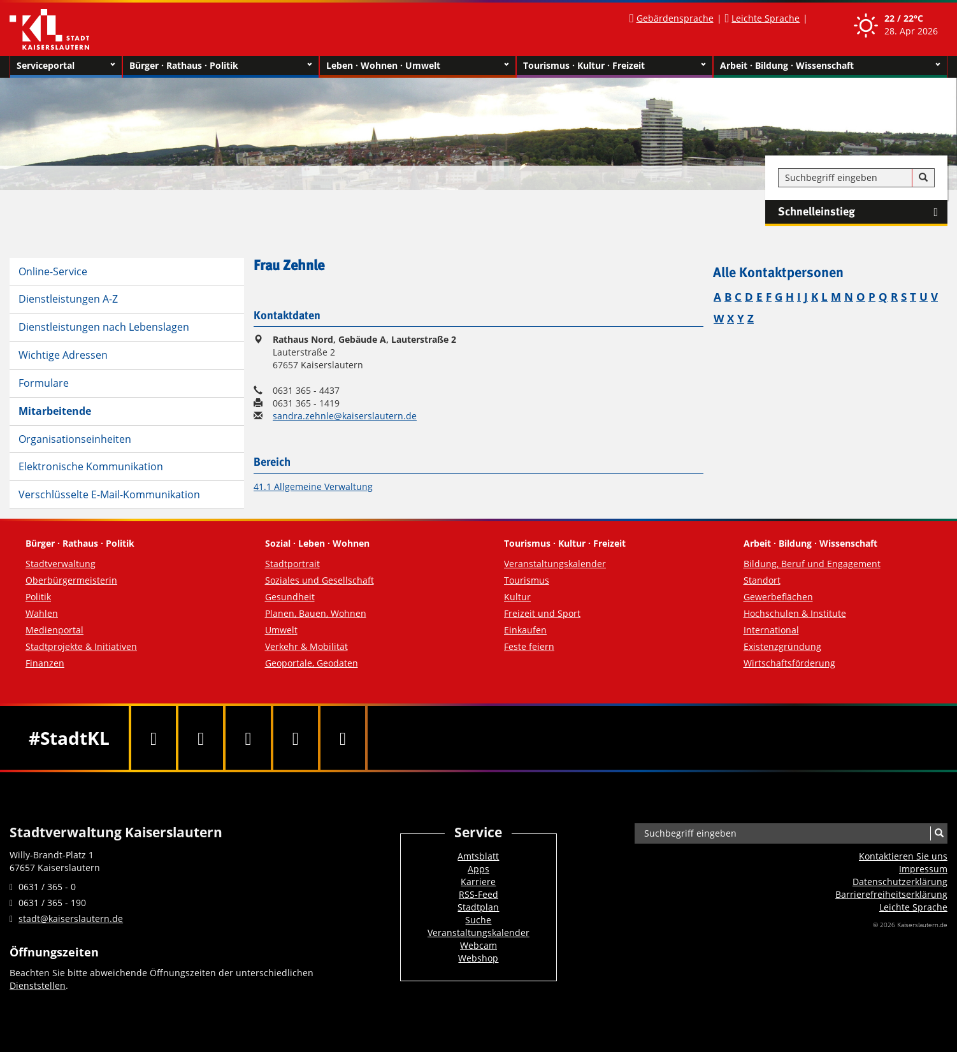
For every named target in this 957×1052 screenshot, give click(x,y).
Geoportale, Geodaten (311, 663)
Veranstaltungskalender (555, 564)
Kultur (517, 597)
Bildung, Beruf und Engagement (812, 564)
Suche (478, 920)
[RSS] (342, 738)
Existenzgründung (782, 646)
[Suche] (923, 178)
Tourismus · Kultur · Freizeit (614, 65)
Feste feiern (529, 646)
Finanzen (44, 663)
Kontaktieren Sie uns (903, 856)
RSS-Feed (478, 894)
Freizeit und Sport (542, 613)
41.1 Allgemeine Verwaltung (313, 486)
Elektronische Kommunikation (90, 466)
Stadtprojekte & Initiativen (81, 646)
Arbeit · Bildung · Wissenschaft (830, 65)
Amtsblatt (478, 856)
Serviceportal (66, 65)
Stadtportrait (292, 564)
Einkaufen (525, 630)
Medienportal (54, 630)
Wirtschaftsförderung (789, 663)
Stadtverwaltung (60, 564)
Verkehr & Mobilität (306, 646)
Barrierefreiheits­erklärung (891, 894)
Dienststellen (38, 985)
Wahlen (41, 613)
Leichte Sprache (765, 18)
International (771, 630)
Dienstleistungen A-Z (68, 299)
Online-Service (52, 271)
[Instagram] (295, 738)
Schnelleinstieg (862, 212)
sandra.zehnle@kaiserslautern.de (345, 416)
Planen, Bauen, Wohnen (315, 613)
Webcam (478, 945)
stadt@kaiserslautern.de (70, 918)
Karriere (478, 881)
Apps (478, 869)
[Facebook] (153, 738)
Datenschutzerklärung (900, 881)
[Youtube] (248, 738)
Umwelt (281, 630)
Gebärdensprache (675, 18)
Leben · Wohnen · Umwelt (417, 65)
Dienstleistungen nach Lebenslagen (103, 327)
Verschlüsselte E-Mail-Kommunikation (109, 494)
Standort (762, 580)
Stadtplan (478, 907)
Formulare (43, 383)
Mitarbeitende (54, 411)
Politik (38, 597)
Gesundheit (290, 597)
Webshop (478, 958)
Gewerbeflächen (778, 597)
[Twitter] (200, 738)
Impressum (923, 869)
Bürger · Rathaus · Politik (220, 65)
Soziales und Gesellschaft (319, 580)
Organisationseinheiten (74, 439)
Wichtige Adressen (63, 355)
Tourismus (526, 580)
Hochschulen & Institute (795, 613)
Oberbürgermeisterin (71, 580)
